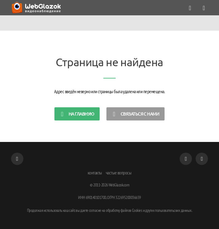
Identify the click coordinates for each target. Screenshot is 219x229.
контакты (95, 173)
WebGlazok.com (119, 185)
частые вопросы (119, 173)
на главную (76, 114)
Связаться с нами (134, 114)
